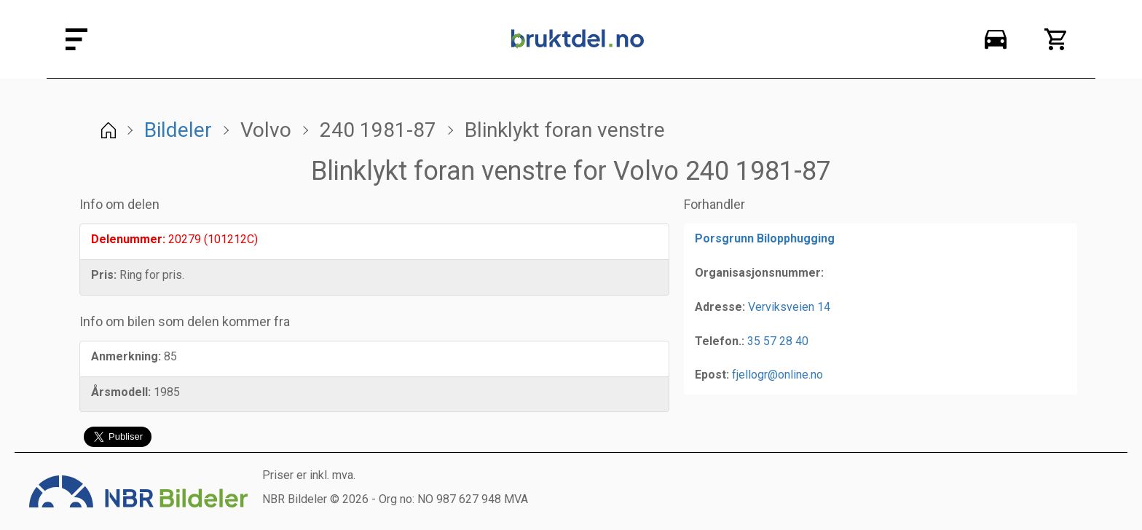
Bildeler (178, 130)
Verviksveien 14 (789, 307)
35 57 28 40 (777, 341)
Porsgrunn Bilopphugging (765, 238)
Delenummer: (128, 239)
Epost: (712, 374)
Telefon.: (719, 341)
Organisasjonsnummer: (759, 273)
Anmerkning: (126, 356)
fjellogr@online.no (777, 374)
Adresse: (720, 307)
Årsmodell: (121, 392)
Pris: (104, 275)
